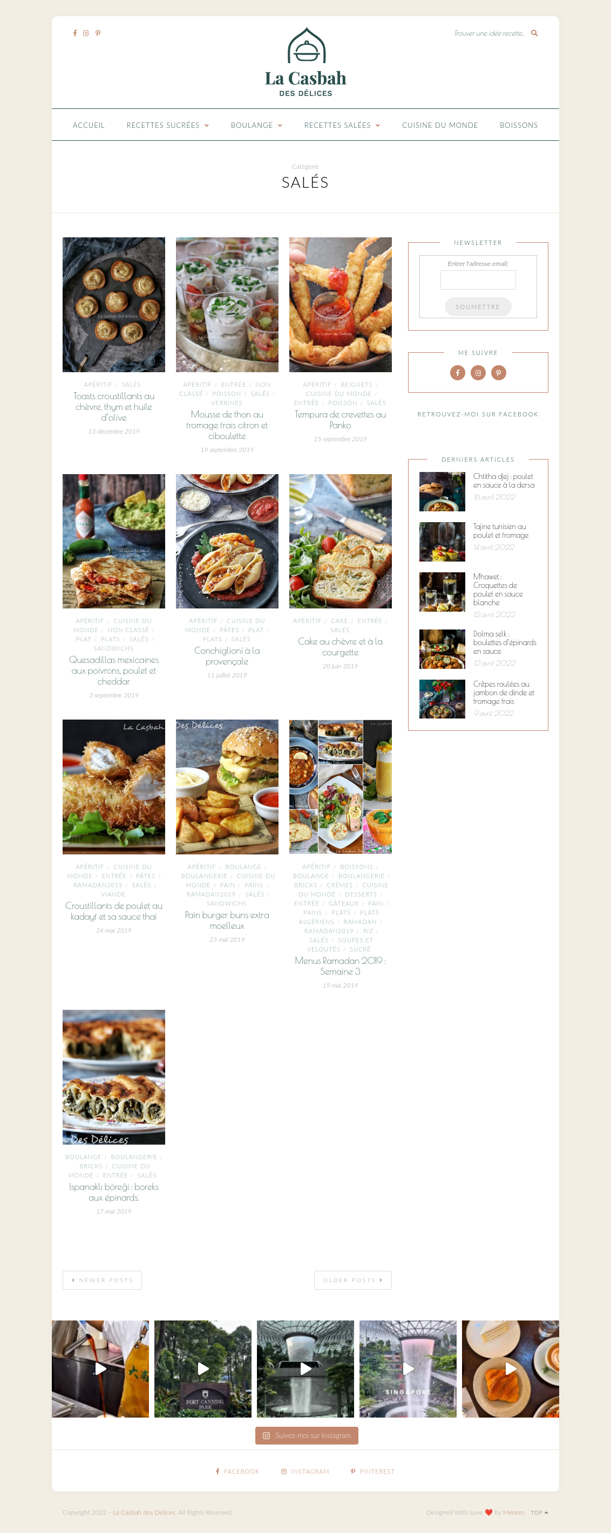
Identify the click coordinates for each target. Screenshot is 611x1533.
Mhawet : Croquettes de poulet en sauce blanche (498, 589)
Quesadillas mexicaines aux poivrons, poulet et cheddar (114, 670)
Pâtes (229, 629)
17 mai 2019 (114, 1211)
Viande (113, 894)
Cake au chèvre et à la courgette (340, 647)
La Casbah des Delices (144, 1512)
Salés (131, 384)
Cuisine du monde (440, 125)
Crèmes (340, 884)
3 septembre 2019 (114, 695)
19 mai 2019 (340, 985)
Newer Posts (103, 1280)
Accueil (89, 125)
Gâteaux (344, 903)
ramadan (360, 921)
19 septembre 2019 (227, 450)
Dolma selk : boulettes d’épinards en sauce (505, 642)
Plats (110, 638)
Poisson (227, 393)
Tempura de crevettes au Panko (340, 419)
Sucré (360, 949)
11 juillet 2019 (227, 675)
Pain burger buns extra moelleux (227, 920)
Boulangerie (204, 875)
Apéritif (98, 384)
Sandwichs (113, 648)
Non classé (129, 629)
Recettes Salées (337, 125)
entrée (234, 384)
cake (339, 620)
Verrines (226, 402)
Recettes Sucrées (163, 125)
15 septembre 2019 (340, 439)
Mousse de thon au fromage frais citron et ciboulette (227, 425)
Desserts (361, 894)
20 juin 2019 (340, 666)
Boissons (519, 125)
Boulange (252, 125)
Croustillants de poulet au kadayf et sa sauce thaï (113, 911)
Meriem (514, 1512)
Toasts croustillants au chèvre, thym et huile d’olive (113, 407)
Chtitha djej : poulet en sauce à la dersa (503, 480)
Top (539, 1512)
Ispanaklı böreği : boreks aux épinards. (114, 1192)
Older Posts (353, 1280)
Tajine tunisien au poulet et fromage (500, 530)
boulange (244, 866)
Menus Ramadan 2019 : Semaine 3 (340, 966)
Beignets (356, 384)
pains (254, 884)
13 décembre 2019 (113, 431)
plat (84, 638)
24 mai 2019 (114, 930)
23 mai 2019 (227, 939)
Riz (368, 930)
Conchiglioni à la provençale (227, 656)
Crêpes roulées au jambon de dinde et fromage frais (503, 693)
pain (227, 884)
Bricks (305, 884)
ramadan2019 (98, 884)
